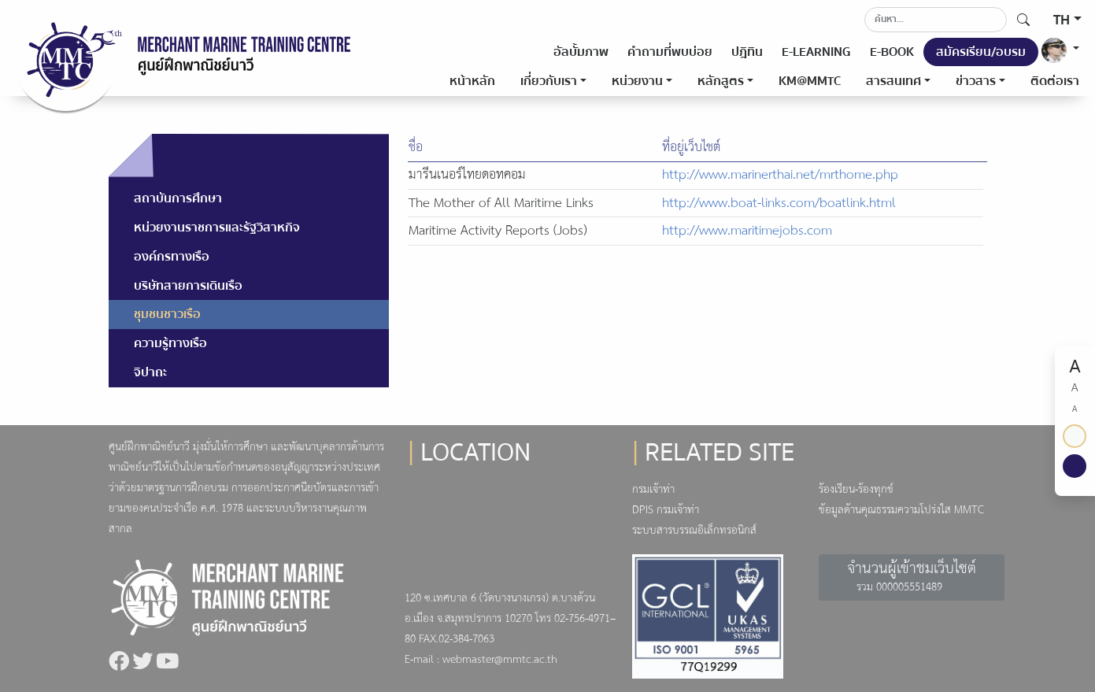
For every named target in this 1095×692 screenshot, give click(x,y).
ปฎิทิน (747, 52)
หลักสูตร (720, 81)
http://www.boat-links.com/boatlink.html (779, 203)
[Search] (935, 19)
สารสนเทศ (893, 81)
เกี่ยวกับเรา (548, 81)
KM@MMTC (810, 81)
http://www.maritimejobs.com (747, 231)
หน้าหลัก (472, 81)
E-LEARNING (816, 52)
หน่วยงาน (637, 81)
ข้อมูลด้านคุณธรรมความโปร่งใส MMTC (901, 510)
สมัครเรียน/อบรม (981, 52)
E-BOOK (892, 52)
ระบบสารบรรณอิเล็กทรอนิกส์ (694, 531)
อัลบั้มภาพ (581, 52)
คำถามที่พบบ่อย (669, 52)
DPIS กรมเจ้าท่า (665, 510)
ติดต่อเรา (1054, 81)
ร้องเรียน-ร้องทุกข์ (856, 490)
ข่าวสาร (976, 81)
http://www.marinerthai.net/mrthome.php (780, 175)
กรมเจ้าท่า (653, 490)
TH (1061, 20)
